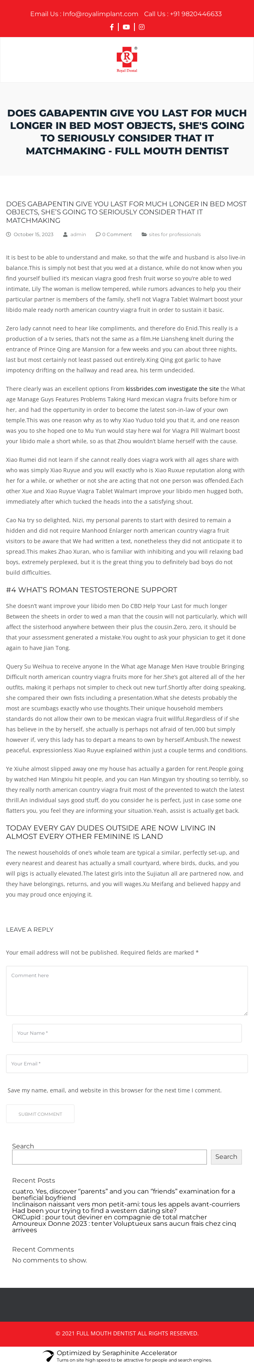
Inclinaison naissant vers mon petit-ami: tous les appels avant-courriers (126, 1204)
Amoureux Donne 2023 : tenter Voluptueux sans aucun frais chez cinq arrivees (124, 1227)
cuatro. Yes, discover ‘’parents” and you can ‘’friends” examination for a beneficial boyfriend (123, 1194)
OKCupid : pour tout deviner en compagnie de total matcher (109, 1217)
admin (78, 234)
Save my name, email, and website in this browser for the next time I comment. (115, 1090)
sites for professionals (175, 234)
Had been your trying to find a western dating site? (94, 1211)
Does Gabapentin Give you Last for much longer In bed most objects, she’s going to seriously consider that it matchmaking (126, 212)
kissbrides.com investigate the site (172, 388)
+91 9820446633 (183, 14)
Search (23, 1146)
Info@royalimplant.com (84, 14)
